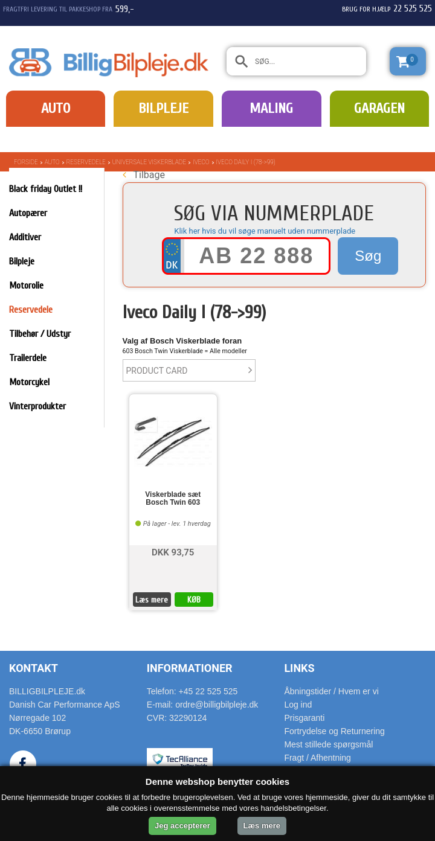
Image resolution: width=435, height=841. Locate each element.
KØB (194, 600)
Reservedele (86, 162)
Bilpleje (163, 108)
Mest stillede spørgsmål (328, 744)
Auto (55, 108)
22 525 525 (412, 8)
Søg (368, 256)
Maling (271, 108)
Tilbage (144, 175)
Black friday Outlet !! (45, 189)
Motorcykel (29, 382)
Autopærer (28, 213)
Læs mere (151, 600)
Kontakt (33, 668)
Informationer (190, 668)
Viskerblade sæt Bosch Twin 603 (173, 499)
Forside (26, 162)
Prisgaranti (304, 718)
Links (299, 668)
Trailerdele (28, 358)
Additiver (25, 237)
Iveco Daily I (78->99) (246, 162)
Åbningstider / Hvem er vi (331, 691)
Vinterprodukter (37, 406)
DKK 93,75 (173, 551)
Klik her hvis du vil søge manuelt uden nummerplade (264, 230)
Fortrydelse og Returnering (334, 731)
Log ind (298, 704)
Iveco (201, 162)
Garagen (379, 108)
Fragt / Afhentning (317, 758)
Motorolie (26, 285)
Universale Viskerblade (149, 162)
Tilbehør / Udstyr (40, 333)
